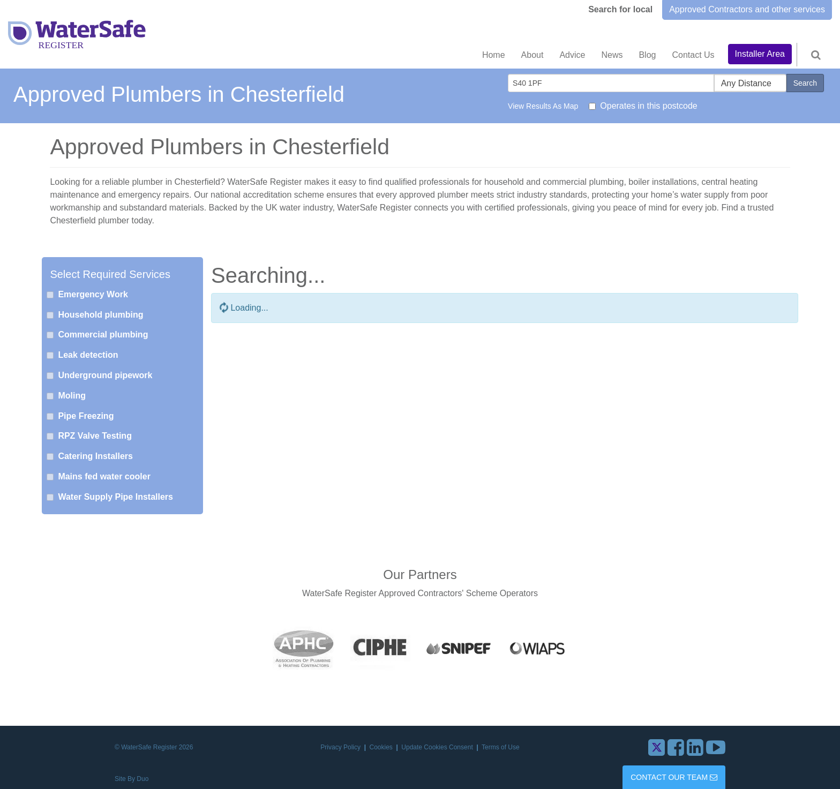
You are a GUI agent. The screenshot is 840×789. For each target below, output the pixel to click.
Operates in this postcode (648, 105)
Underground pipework (105, 375)
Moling (72, 395)
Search (805, 83)
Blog (647, 54)
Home (493, 54)
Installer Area (760, 53)
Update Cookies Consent (438, 747)
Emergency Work (93, 294)
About (532, 54)
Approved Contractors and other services (747, 9)
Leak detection (88, 354)
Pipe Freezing (86, 415)
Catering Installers (95, 456)
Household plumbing (100, 314)
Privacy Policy (341, 747)
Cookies (382, 747)
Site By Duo (131, 779)
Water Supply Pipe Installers (115, 496)
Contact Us (693, 54)
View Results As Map (543, 106)
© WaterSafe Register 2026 (154, 747)
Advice (572, 54)
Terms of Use (501, 747)
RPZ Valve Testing (95, 435)
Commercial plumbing (103, 334)
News (611, 54)
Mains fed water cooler (104, 476)
